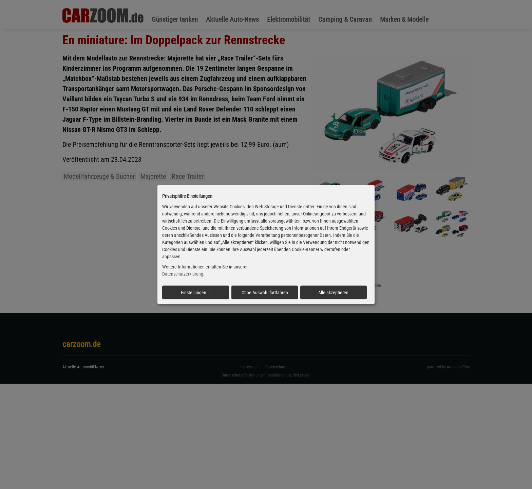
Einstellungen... (195, 292)
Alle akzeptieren (333, 292)
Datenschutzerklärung (182, 274)
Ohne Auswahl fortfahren (265, 292)
